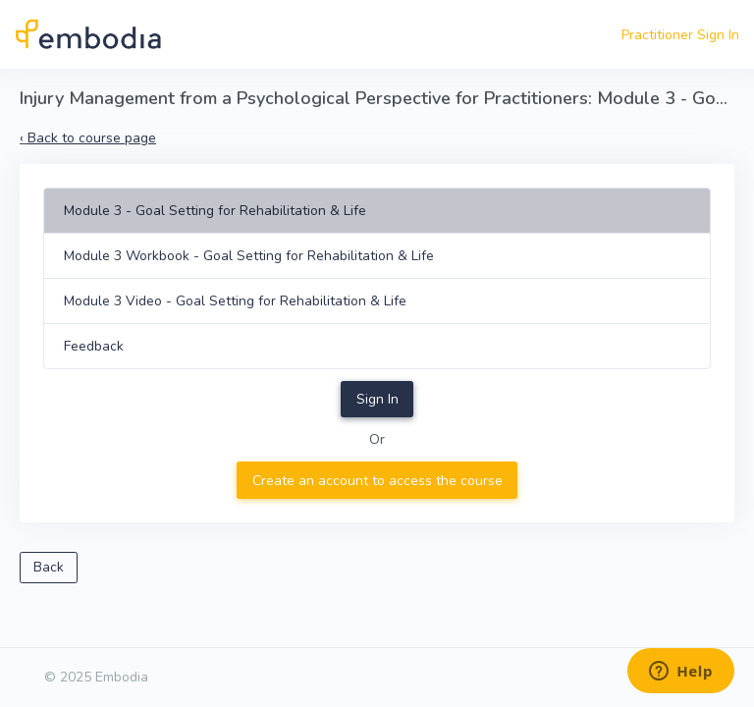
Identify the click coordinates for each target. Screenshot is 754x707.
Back (48, 567)
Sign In (377, 399)
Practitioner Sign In (680, 35)
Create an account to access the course (377, 480)
